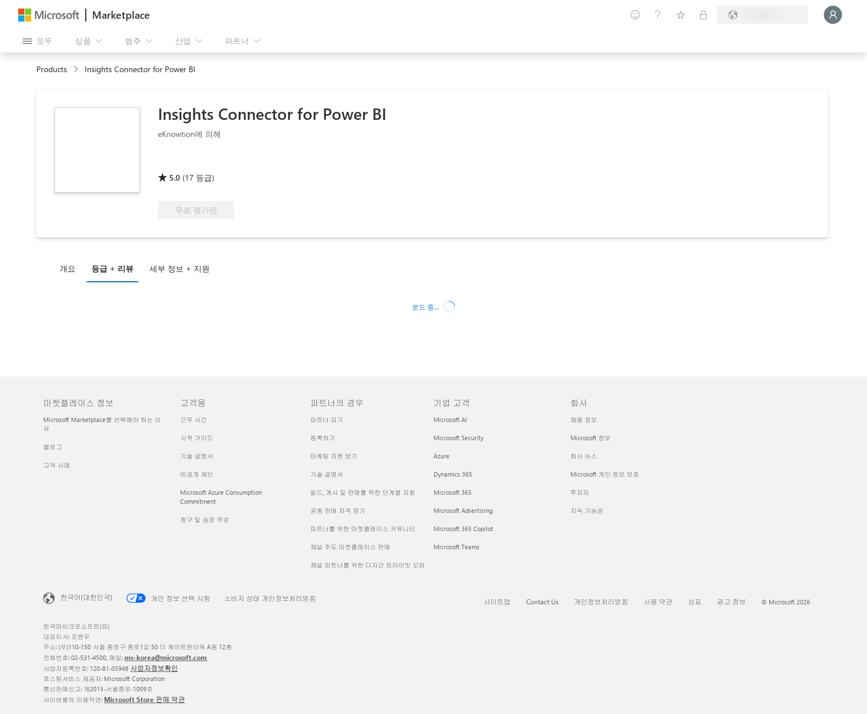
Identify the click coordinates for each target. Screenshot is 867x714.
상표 (695, 601)
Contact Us (542, 601)
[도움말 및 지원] (658, 15)
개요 (68, 268)
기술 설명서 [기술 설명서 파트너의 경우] (326, 474)
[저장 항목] (681, 15)
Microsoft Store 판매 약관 (144, 699)
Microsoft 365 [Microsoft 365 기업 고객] (453, 492)
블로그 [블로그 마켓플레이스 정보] (52, 446)
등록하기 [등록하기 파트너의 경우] (322, 437)
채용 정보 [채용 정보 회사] (583, 419)
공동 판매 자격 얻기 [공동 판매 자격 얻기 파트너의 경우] (337, 510)
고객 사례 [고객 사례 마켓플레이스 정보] (56, 465)
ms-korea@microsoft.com (165, 657)
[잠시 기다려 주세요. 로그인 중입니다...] (833, 15)
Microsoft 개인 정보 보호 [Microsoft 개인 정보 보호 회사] (604, 474)
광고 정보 (731, 601)
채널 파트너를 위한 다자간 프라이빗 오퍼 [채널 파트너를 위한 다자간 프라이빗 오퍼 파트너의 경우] (367, 565)
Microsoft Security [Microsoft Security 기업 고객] (458, 437)
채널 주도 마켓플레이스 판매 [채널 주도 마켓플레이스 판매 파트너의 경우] (350, 546)
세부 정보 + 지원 (179, 268)
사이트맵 (497, 601)
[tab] (70, 268)
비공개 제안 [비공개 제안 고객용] (196, 474)
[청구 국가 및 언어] (762, 15)
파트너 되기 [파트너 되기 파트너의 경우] (326, 419)
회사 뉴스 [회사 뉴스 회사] (583, 456)
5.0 (174, 177)
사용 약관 (658, 601)
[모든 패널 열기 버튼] (37, 41)
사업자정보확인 (154, 668)
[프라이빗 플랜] (703, 15)
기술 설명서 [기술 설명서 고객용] (196, 456)
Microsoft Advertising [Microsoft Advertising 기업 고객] (463, 510)
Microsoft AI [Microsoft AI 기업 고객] (450, 419)
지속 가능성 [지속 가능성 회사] (586, 510)
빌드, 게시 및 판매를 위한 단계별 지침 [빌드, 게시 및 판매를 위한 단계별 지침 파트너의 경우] (362, 492)
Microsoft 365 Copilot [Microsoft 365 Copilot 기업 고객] (463, 528)
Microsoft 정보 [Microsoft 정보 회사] (590, 437)
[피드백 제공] (635, 15)
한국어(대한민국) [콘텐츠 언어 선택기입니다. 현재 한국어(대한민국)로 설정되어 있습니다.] (86, 597)
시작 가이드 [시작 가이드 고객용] (196, 437)
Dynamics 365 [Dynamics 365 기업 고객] (453, 474)
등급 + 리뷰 (112, 268)
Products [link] (51, 69)
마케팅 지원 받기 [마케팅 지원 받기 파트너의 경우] (333, 456)
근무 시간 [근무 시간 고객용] (193, 419)
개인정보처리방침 (601, 601)
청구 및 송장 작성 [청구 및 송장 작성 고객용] (204, 519)
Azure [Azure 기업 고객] (441, 456)
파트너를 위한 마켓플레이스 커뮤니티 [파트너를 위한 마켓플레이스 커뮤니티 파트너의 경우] (362, 528)
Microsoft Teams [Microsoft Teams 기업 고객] (457, 546)
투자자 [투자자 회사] (579, 492)
